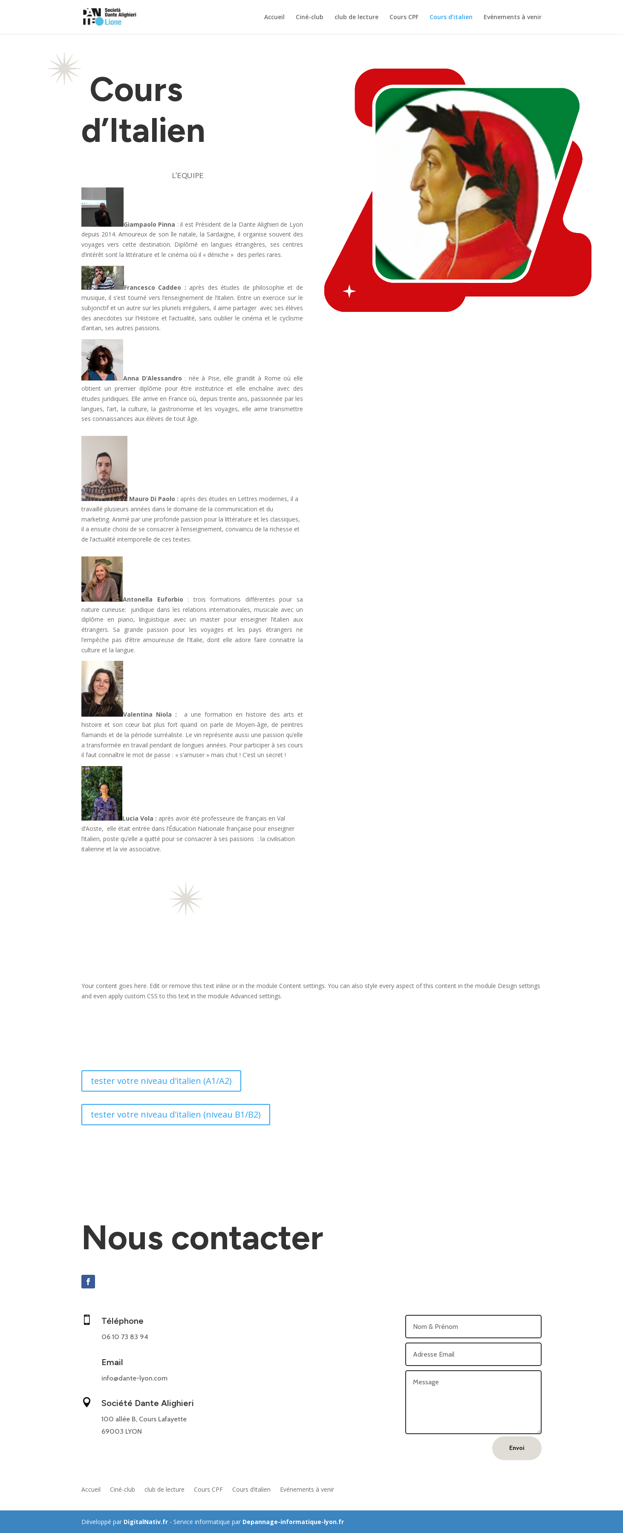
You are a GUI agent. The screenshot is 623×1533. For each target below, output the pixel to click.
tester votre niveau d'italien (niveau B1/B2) (176, 1114)
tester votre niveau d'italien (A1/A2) (161, 1080)
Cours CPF (403, 17)
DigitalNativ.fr (146, 1522)
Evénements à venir (513, 17)
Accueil (274, 17)
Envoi (517, 1448)
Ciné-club (309, 17)
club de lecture (356, 17)
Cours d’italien (451, 17)
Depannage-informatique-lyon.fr (293, 1522)
